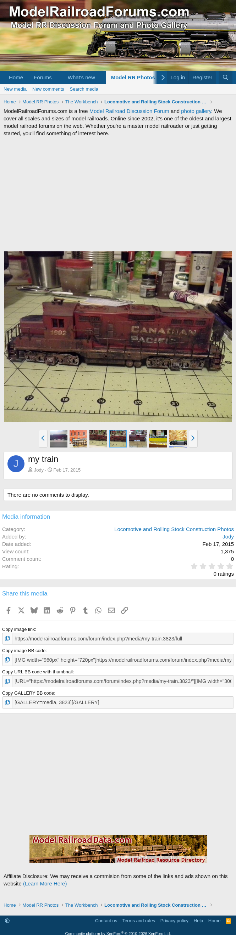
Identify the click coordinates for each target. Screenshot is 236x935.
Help (198, 918)
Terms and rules (138, 918)
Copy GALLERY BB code (28, 691)
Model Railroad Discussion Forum (129, 111)
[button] (57, 77)
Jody (39, 470)
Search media (84, 89)
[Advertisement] (118, 194)
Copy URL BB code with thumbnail (37, 670)
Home (16, 77)
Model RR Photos (133, 77)
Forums (43, 77)
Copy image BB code (23, 649)
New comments (48, 89)
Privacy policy (174, 918)
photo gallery (196, 111)
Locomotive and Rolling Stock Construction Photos (174, 529)
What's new (81, 77)
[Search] (225, 77)
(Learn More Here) (45, 881)
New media (15, 89)
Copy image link (18, 629)
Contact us (106, 918)
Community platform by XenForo (118, 931)
